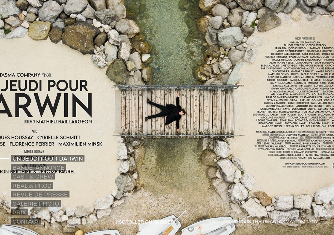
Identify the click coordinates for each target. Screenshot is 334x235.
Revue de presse (40, 194)
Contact (25, 221)
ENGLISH (218, 221)
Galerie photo (35, 203)
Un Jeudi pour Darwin (47, 158)
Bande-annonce (38, 167)
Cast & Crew (32, 176)
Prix (19, 212)
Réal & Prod (32, 185)
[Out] (320, 221)
